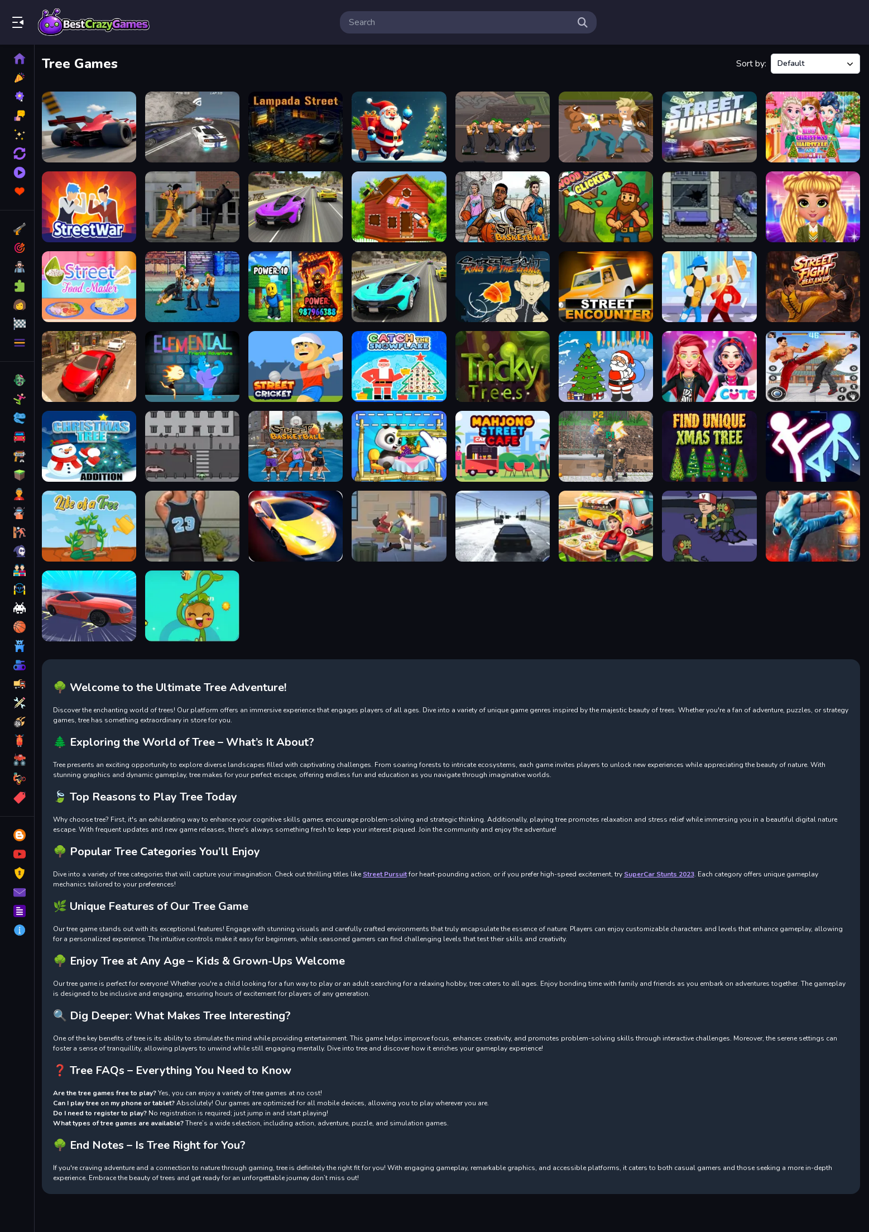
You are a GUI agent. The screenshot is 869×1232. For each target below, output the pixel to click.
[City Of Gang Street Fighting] (401, 524)
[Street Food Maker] (607, 524)
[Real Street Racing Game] (504, 524)
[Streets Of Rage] (813, 365)
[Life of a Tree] (92, 524)
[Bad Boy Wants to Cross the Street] (195, 445)
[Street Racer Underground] (298, 524)
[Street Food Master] (92, 286)
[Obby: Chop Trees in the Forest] (298, 286)
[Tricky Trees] (504, 365)
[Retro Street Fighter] (607, 127)
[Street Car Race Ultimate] (298, 206)
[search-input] (459, 22)
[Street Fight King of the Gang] (504, 286)
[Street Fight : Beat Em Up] (813, 286)
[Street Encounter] (607, 286)
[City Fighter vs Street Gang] (195, 206)
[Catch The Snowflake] (401, 365)
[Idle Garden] (195, 604)
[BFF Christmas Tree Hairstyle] (813, 127)
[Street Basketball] (504, 206)
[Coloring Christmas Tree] (607, 365)
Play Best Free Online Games (94, 22)
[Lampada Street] (298, 127)
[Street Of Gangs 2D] (195, 286)
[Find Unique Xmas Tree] (710, 445)
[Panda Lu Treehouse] (401, 445)
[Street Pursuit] (710, 127)
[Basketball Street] (298, 445)
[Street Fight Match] (710, 286)
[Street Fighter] (710, 206)
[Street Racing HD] (195, 127)
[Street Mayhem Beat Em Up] (813, 524)
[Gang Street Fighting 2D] (504, 127)
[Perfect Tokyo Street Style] (710, 365)
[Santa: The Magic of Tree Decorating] (401, 127)
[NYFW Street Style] (813, 206)
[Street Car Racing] (92, 604)
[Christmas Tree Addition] (92, 445)
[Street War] (92, 206)
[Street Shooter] (195, 524)
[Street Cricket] (298, 365)
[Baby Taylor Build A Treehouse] (401, 206)
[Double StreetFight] (607, 445)
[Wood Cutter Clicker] (607, 206)
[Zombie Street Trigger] (710, 524)
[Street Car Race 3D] (401, 286)
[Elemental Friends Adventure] (195, 365)
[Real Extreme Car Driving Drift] (92, 365)
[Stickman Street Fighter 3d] (813, 445)
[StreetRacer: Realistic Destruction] (92, 127)
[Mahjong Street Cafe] (504, 445)
